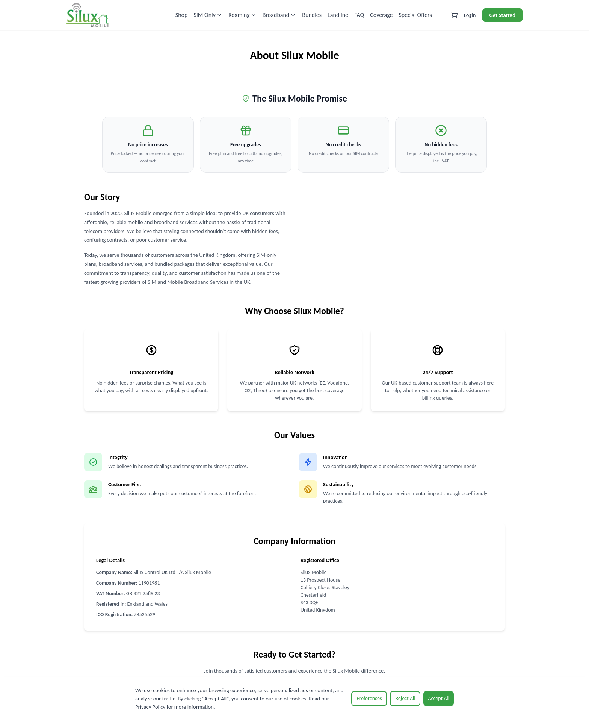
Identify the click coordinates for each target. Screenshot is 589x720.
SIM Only (207, 14)
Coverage (381, 14)
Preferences (369, 698)
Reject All (405, 698)
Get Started (502, 15)
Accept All (438, 698)
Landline (338, 14)
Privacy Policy (150, 706)
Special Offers (415, 14)
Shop (181, 14)
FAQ (359, 14)
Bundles (312, 14)
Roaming (242, 14)
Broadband (279, 14)
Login (470, 15)
